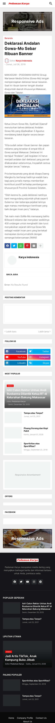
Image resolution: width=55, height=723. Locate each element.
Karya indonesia (29, 257)
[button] (4, 3)
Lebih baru (11, 331)
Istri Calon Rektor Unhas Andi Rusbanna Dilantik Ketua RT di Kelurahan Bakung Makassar (37, 606)
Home (11, 718)
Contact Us (41, 718)
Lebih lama (43, 331)
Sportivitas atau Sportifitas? (32, 444)
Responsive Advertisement (27, 474)
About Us (27, 721)
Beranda (9, 38)
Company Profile (25, 718)
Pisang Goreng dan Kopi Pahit (36, 429)
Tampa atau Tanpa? (33, 413)
